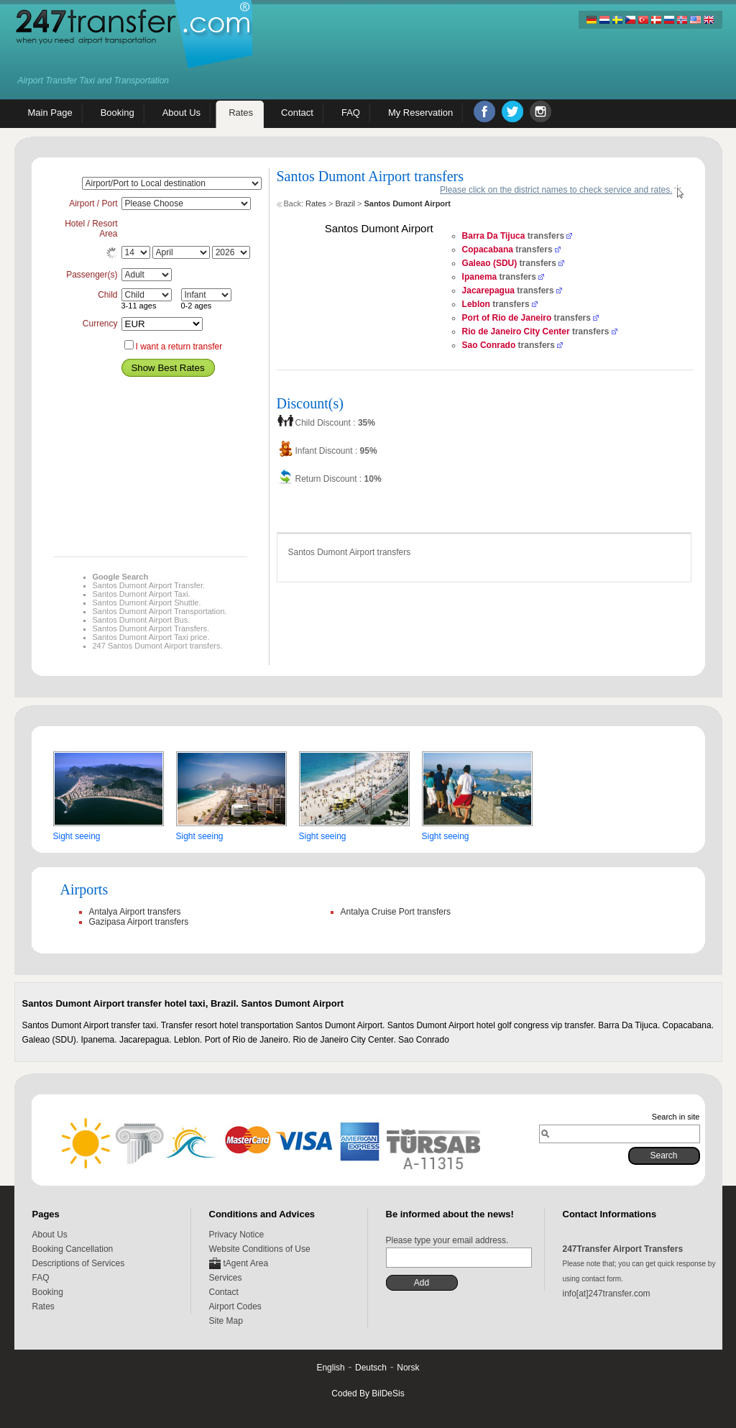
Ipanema (479, 277)
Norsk (408, 1368)
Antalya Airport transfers (135, 912)
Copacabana (487, 249)
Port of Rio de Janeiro (507, 318)
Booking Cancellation (73, 1249)
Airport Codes (235, 1306)
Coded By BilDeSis (367, 1393)
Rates (315, 203)
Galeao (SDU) (490, 263)
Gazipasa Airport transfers (139, 922)
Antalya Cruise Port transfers (396, 912)
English (330, 1368)
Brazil (345, 203)
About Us (50, 1235)
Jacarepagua (488, 290)
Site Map (226, 1321)
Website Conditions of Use (259, 1249)
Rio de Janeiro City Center (516, 331)
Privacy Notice (236, 1235)
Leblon (476, 304)
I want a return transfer (179, 347)
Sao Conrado (489, 345)
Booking (47, 1292)
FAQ (41, 1278)
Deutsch (371, 1368)
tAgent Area (246, 1263)
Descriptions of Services (78, 1263)
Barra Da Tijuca (493, 236)
